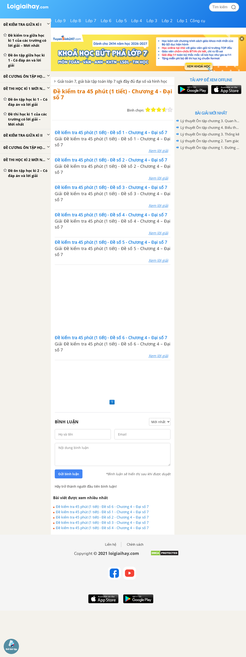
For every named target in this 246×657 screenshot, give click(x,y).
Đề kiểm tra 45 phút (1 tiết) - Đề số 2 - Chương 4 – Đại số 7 (102, 517)
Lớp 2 (167, 21)
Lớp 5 (121, 21)
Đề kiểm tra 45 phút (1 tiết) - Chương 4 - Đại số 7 (112, 94)
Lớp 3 (151, 21)
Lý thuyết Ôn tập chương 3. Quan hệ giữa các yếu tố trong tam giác (210, 120)
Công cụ (197, 21)
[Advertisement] (113, 299)
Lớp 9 (60, 21)
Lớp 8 (75, 21)
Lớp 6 (106, 21)
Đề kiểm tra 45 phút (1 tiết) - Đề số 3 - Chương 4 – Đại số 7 (102, 522)
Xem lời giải (158, 150)
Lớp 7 (90, 21)
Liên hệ (110, 544)
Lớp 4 (136, 21)
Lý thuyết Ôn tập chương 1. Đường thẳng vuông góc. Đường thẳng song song (210, 147)
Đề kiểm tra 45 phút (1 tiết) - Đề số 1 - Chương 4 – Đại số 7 (102, 512)
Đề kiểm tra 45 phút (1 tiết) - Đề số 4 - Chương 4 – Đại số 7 (102, 527)
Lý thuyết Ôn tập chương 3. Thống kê (209, 134)
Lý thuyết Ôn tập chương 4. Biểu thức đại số (210, 127)
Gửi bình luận (68, 474)
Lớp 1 (182, 21)
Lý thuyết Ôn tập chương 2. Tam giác (209, 140)
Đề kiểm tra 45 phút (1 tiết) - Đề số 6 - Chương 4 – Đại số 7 (102, 506)
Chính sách (135, 544)
